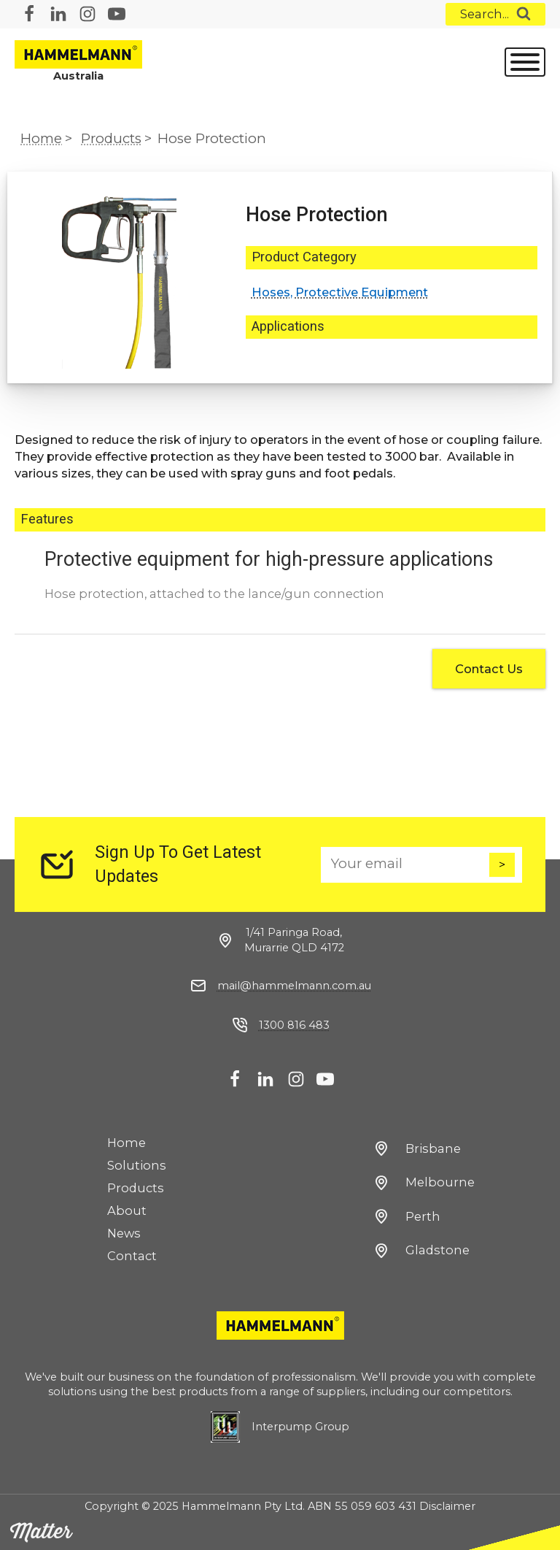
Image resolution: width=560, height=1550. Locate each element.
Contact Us (489, 668)
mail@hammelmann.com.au (294, 985)
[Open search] (495, 14)
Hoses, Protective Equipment (340, 292)
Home (41, 138)
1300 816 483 (294, 1025)
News (124, 1233)
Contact (132, 1255)
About (127, 1210)
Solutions (136, 1165)
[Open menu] (525, 62)
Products (111, 138)
